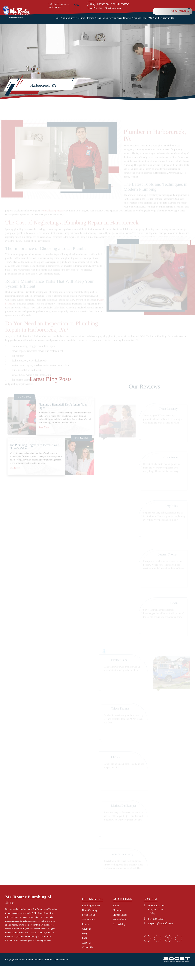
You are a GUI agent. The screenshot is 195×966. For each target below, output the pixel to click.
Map (152, 913)
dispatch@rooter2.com (160, 923)
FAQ (149, 18)
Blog (144, 18)
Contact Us (168, 18)
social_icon (168, 938)
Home (57, 18)
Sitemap (117, 910)
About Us (157, 18)
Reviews (127, 18)
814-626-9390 (181, 11)
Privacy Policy (120, 915)
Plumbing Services (69, 18)
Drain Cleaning (87, 18)
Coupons (136, 18)
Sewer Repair (101, 18)
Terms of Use (119, 919)
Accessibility (119, 924)
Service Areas (115, 18)
